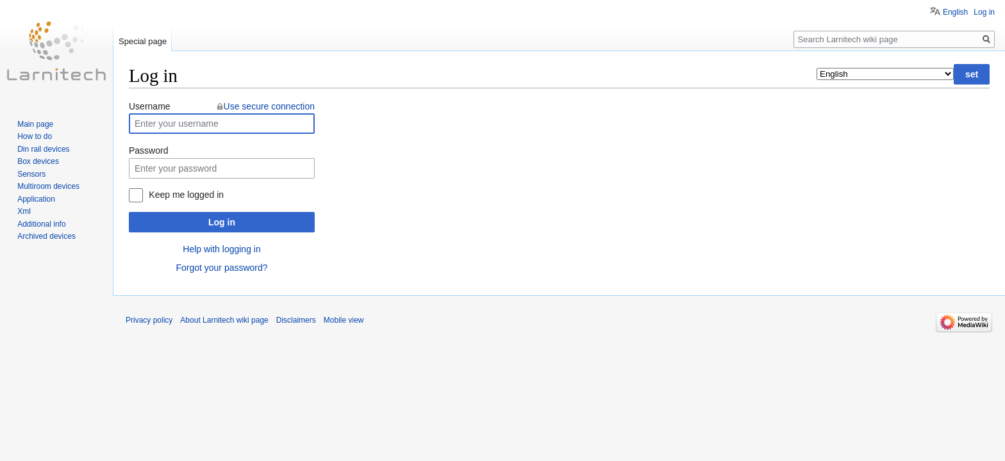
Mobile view (344, 320)
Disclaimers (296, 320)
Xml (24, 211)
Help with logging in (221, 249)
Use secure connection (269, 106)
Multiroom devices (48, 186)
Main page (35, 124)
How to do (34, 136)
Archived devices (46, 236)
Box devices (38, 161)
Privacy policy (149, 320)
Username (149, 106)
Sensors (31, 174)
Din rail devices (43, 149)
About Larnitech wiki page (224, 320)
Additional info (41, 224)
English (955, 12)
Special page (143, 41)
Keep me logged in (186, 195)
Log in (221, 222)
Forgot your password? (221, 268)
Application (36, 199)
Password (148, 150)
